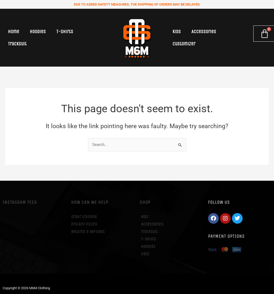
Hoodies (38, 31)
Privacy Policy (84, 224)
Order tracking (84, 216)
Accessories (203, 31)
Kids (176, 31)
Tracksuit (17, 44)
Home (13, 31)
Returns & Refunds (88, 231)
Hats (145, 253)
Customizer (183, 44)
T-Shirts (64, 31)
